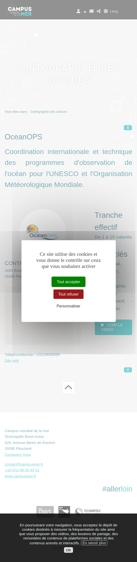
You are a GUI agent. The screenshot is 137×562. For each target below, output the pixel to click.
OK (68, 555)
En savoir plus (94, 548)
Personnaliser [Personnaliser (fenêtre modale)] (69, 306)
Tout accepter (68, 282)
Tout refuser (68, 294)
